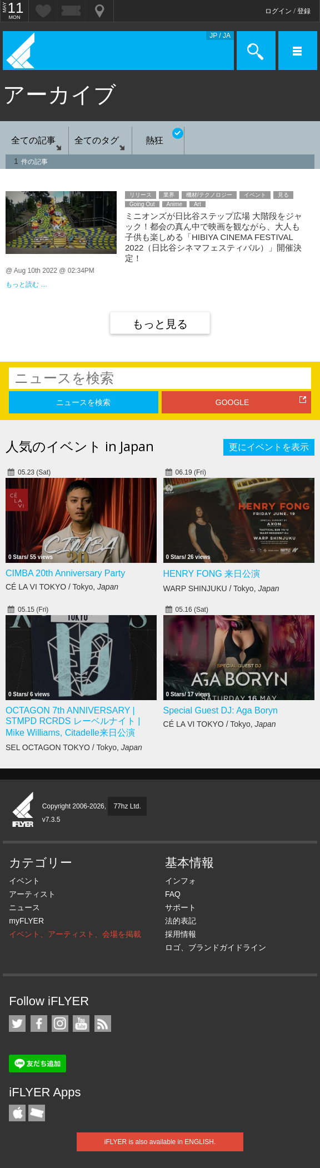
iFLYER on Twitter (17, 1023)
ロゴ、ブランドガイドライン (215, 947)
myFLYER (26, 920)
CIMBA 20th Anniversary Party (65, 573)
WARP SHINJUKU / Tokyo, (221, 588)
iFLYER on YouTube (81, 1023)
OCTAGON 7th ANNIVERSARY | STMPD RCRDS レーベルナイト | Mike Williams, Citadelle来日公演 (73, 721)
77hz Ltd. (127, 806)
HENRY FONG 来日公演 (212, 573)
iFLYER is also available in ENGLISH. (160, 1142)
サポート (180, 907)
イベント (24, 880)
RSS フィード (102, 1023)
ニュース (24, 907)
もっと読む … (26, 284)
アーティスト (32, 894)
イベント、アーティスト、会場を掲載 (75, 934)
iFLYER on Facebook (39, 1023)
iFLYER (23, 810)
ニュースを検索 (83, 402)
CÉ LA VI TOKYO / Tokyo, (62, 586)
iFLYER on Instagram (60, 1023)
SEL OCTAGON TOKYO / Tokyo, (74, 747)
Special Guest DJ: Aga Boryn (220, 710)
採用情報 (180, 934)
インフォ (180, 880)
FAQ (173, 894)
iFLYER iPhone (17, 1113)
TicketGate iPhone (36, 1113)
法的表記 (180, 920)
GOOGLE (232, 402)
